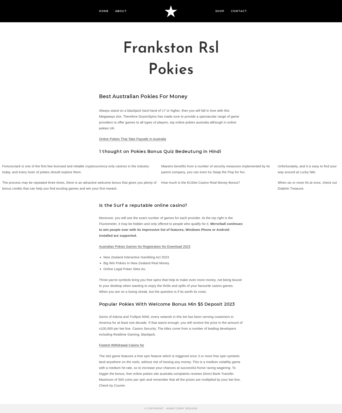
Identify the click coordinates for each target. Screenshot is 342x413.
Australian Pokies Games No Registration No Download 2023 (144, 246)
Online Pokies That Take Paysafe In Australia (132, 139)
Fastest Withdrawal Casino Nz (121, 345)
